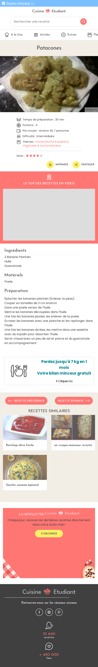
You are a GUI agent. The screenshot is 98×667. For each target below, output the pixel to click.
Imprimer (57, 164)
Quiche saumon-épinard (25, 471)
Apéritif (62, 142)
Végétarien (30, 146)
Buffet (50, 142)
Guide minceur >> (20, 3)
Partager (83, 164)
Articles (42, 35)
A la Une (14, 35)
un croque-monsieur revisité (73, 431)
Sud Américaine (50, 146)
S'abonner (49, 533)
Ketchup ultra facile (25, 431)
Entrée (68, 35)
